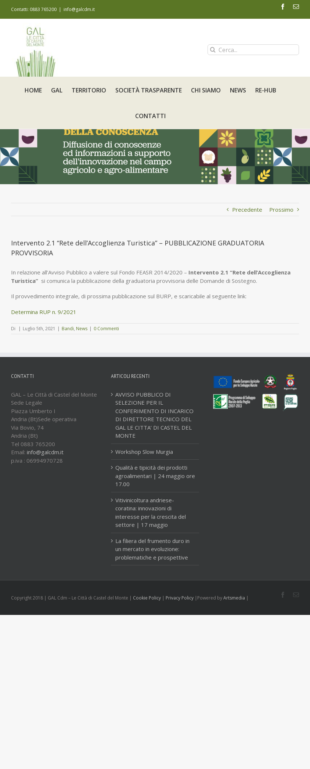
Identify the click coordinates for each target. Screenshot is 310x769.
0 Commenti (106, 328)
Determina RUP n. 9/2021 (43, 312)
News (81, 328)
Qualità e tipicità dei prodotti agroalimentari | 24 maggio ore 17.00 (155, 476)
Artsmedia (234, 598)
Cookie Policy (147, 598)
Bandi (68, 328)
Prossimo (281, 209)
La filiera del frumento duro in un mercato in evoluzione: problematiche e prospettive (152, 549)
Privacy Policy (180, 598)
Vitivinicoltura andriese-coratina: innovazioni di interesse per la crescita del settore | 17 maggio (150, 512)
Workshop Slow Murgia (144, 451)
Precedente (247, 209)
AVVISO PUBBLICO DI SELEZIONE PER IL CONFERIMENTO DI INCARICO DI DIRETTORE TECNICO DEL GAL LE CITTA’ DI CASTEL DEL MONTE (154, 415)
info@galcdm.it (79, 9)
